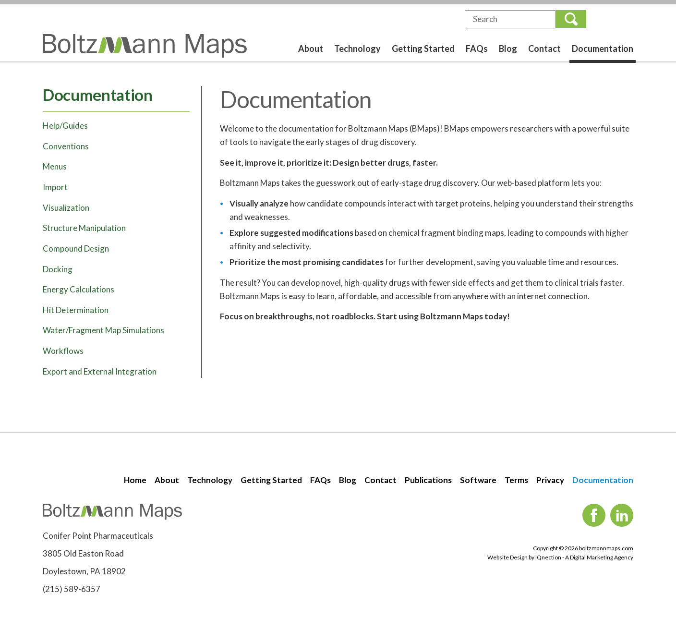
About (310, 48)
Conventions (66, 146)
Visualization (66, 208)
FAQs (477, 48)
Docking (57, 269)
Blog (508, 48)
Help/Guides (65, 126)
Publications (428, 480)
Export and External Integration (100, 371)
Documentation (602, 48)
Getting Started (423, 48)
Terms (516, 480)
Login (613, 19)
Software (478, 480)
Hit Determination (76, 310)
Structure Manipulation (84, 228)
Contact (544, 48)
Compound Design (76, 248)
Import (55, 187)
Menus (55, 166)
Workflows (63, 351)
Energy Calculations (78, 289)
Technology (357, 48)
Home (135, 480)
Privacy (550, 480)
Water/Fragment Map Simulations (103, 330)
